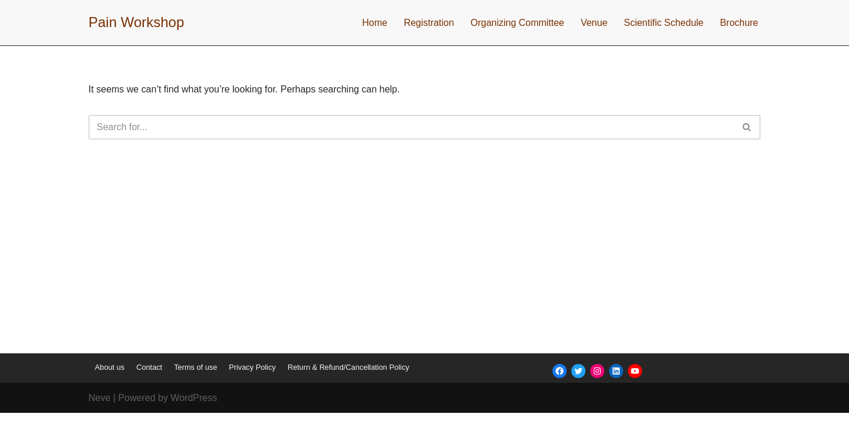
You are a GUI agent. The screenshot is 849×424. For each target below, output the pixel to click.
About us (109, 378)
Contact (149, 378)
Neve (99, 409)
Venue (594, 23)
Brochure (739, 23)
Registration (428, 23)
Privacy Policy (252, 378)
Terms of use (195, 378)
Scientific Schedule (663, 23)
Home (374, 23)
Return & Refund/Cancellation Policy (349, 378)
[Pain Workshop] (136, 23)
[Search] (411, 127)
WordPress (193, 409)
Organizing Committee (517, 23)
